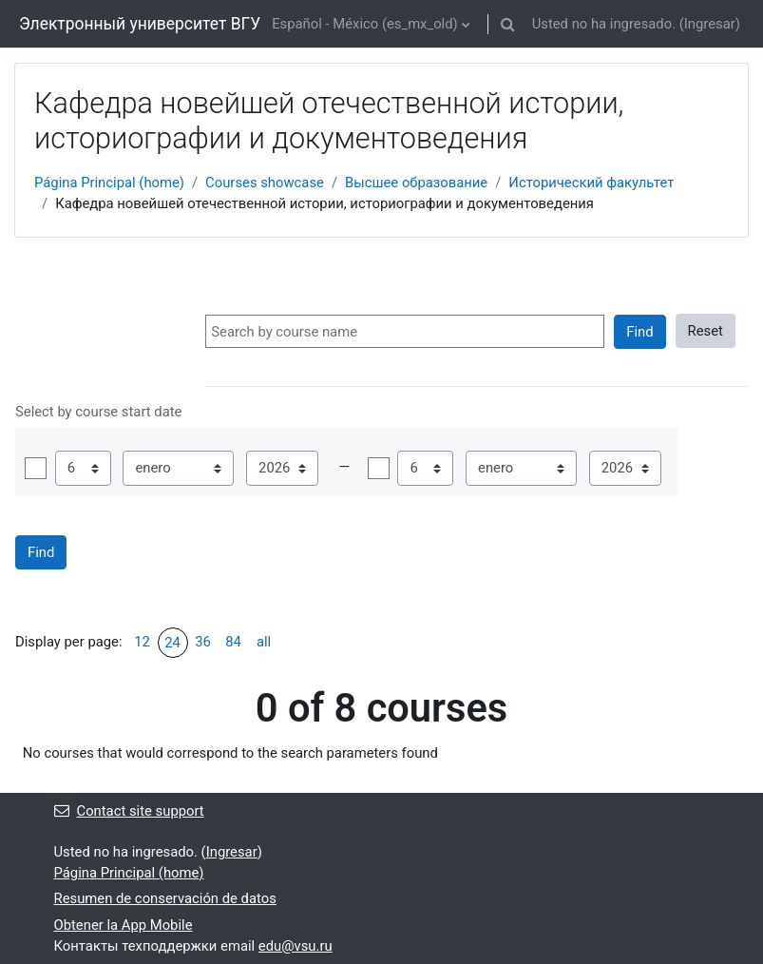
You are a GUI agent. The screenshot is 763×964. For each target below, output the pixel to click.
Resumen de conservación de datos (165, 898)
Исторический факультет (591, 182)
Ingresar (709, 23)
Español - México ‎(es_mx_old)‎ (365, 23)
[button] (508, 24)
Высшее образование (416, 182)
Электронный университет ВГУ (139, 23)
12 (142, 641)
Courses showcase (264, 182)
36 (203, 641)
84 (233, 641)
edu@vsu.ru (295, 945)
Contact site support (129, 810)
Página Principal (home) (109, 182)
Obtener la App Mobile (123, 925)
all (264, 641)
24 (172, 642)
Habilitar (36, 468)
